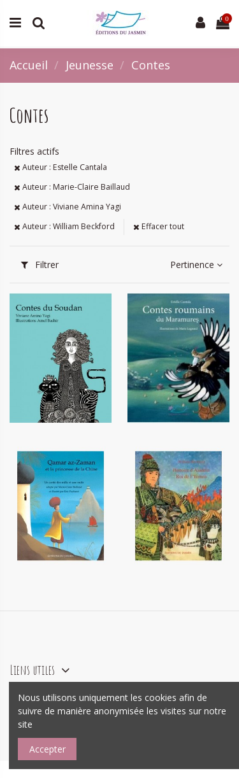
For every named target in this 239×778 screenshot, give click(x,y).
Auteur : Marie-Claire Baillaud (72, 186)
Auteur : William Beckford (64, 226)
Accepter (47, 749)
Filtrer (40, 264)
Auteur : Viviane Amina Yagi (67, 206)
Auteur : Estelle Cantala (60, 167)
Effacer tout (158, 226)
